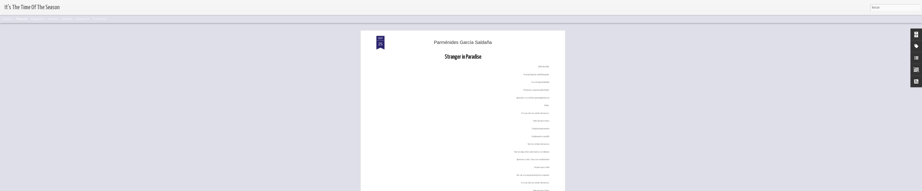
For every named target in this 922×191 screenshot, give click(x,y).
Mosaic (53, 19)
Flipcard (21, 19)
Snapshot (82, 19)
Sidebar (66, 19)
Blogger (468, 188)
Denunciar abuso (483, 188)
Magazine (38, 19)
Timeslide (99, 19)
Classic (7, 19)
